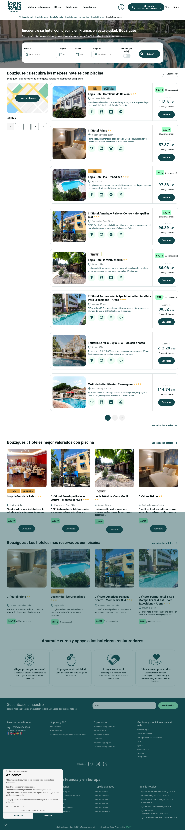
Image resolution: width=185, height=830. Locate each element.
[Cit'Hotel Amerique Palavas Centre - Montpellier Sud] (69, 226)
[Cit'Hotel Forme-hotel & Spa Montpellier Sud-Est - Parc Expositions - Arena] (69, 309)
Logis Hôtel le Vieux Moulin (108, 260)
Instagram (97, 764)
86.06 (166, 267)
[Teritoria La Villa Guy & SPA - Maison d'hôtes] (69, 350)
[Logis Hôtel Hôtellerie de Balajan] (69, 102)
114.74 (166, 389)
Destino (27, 48)
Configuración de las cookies (149, 737)
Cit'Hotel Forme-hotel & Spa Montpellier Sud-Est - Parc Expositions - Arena (119, 298)
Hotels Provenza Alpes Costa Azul (66, 796)
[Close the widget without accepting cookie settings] (17, 771)
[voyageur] (103, 54)
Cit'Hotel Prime (100, 130)
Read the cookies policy (15, 806)
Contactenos (56, 730)
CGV (139, 741)
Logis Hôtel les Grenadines (108, 177)
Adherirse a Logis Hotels (104, 726)
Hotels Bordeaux (102, 812)
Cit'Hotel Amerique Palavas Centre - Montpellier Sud (70, 498)
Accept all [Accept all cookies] (47, 815)
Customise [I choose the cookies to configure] (18, 815)
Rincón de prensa (101, 734)
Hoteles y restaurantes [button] (38, 7)
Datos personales (144, 733)
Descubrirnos (89, 7)
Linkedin (105, 764)
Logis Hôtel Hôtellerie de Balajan (112, 94)
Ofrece (57, 7)
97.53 (166, 184)
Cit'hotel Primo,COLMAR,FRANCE (154, 796)
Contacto (98, 738)
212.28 (166, 348)
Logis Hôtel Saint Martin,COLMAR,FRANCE (158, 817)
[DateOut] (83, 54)
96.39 (166, 227)
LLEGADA (62, 48)
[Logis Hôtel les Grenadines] (69, 185)
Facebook (90, 764)
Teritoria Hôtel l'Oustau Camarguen (115, 384)
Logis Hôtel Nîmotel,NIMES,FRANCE (155, 806)
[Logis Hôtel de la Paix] (27, 468)
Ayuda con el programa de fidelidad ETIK (68, 734)
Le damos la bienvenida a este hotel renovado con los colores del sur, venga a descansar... (113, 512)
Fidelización (72, 7)
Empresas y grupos (102, 742)
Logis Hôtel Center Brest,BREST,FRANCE (157, 792)
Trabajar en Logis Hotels (104, 746)
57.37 (166, 144)
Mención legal (143, 729)
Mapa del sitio (143, 750)
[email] (124, 705)
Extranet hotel (100, 730)
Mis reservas (55, 726)
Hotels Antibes (101, 800)
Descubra (166, 114)
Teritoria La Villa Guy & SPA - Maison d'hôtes (116, 343)
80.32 (166, 309)
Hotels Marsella (102, 796)
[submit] (168, 705)
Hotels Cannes (101, 808)
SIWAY (128, 827)
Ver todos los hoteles (165, 426)
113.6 (166, 102)
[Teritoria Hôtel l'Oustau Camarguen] (69, 392)
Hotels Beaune (101, 804)
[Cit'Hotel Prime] (69, 143)
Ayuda (140, 745)
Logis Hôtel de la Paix (24, 496)
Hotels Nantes (101, 792)
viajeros (97, 48)
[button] (5, 825)
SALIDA (78, 48)
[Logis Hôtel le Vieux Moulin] (69, 268)
